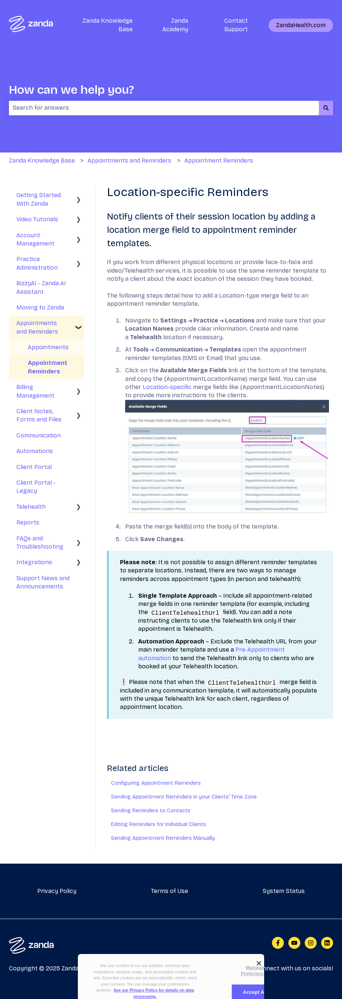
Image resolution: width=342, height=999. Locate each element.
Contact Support (236, 24)
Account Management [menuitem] (35, 239)
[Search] (326, 108)
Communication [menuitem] (38, 435)
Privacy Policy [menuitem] (56, 890)
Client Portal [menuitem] (34, 466)
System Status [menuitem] (284, 890)
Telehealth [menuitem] (31, 506)
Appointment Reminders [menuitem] (47, 367)
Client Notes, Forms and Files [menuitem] (38, 415)
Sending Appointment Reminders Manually (163, 838)
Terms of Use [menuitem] (169, 890)
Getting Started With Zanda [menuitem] (38, 199)
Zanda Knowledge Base (107, 24)
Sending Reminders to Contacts (150, 810)
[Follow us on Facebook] (278, 943)
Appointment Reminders (218, 160)
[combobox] (164, 108)
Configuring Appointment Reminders (156, 783)
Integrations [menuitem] (34, 562)
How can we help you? (71, 90)
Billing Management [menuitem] (35, 391)
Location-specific (168, 387)
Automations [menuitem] (34, 450)
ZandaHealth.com (301, 25)
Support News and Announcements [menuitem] (43, 582)
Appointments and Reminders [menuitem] (37, 327)
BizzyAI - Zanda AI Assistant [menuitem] (41, 287)
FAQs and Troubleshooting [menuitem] (39, 542)
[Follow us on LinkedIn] (327, 943)
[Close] (259, 973)
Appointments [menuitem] (48, 347)
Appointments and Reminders (129, 160)
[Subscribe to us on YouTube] (294, 943)
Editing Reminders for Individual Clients (158, 824)
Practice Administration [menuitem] (37, 263)
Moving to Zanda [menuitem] (40, 307)
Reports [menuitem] (27, 522)
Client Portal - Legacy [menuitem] (36, 486)
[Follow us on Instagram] (311, 943)
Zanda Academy (175, 24)
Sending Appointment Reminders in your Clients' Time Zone (184, 797)
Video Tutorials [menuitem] (37, 219)
